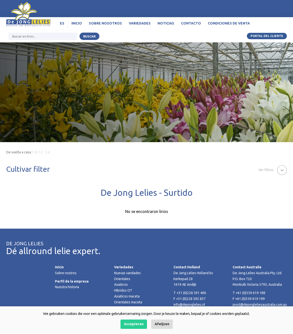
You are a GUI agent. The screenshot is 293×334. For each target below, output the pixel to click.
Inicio (76, 23)
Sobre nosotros (105, 23)
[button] (272, 169)
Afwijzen (162, 324)
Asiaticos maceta (127, 296)
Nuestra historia (67, 287)
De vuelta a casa (18, 152)
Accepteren (134, 324)
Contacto (191, 23)
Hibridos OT (123, 290)
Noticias (166, 23)
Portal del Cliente (267, 35)
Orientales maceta (128, 302)
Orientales (122, 279)
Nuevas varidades (127, 273)
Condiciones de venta (229, 23)
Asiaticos (121, 284)
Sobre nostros (66, 273)
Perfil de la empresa (72, 281)
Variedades (140, 23)
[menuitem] (62, 23)
